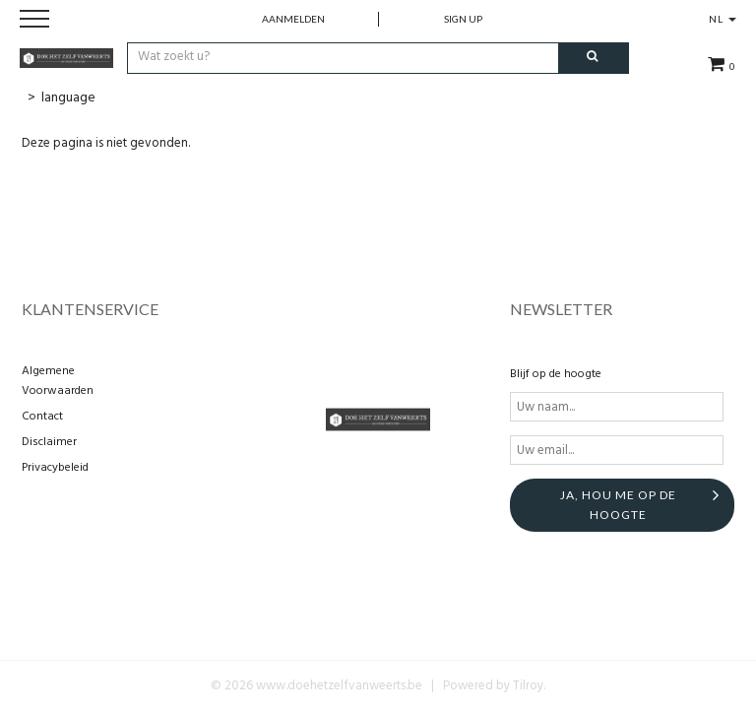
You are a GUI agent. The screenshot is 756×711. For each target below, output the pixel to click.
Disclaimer (49, 442)
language (68, 98)
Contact (42, 416)
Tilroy (528, 686)
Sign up (463, 19)
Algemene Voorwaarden (58, 381)
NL (722, 19)
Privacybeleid (55, 468)
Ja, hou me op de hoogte (618, 504)
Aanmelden (293, 19)
